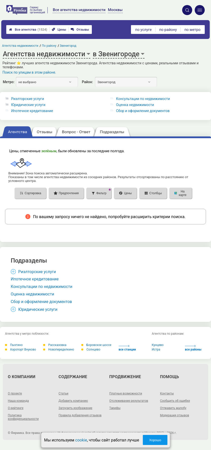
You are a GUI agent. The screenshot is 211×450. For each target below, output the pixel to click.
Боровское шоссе (96, 345)
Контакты (167, 393)
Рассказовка (54, 345)
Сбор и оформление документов (143, 111)
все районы (193, 348)
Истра (156, 349)
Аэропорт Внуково (20, 349)
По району (49, 45)
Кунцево (158, 345)
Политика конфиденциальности (23, 417)
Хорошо (155, 440)
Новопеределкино (58, 349)
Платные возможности (125, 393)
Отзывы (80, 29)
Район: (87, 82)
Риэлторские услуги (27, 99)
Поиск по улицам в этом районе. (29, 72)
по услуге (143, 29)
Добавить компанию (73, 401)
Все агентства (28, 29)
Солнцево (90, 349)
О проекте (15, 393)
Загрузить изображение (75, 408)
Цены (59, 29)
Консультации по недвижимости (143, 99)
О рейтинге (15, 408)
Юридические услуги (28, 105)
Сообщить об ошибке (175, 401)
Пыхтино (14, 345)
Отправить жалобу (173, 408)
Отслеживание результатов (128, 401)
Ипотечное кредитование (32, 111)
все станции (127, 348)
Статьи (63, 393)
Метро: (8, 82)
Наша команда (18, 401)
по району (168, 29)
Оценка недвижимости (135, 105)
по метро (192, 29)
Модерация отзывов (174, 415)
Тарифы (115, 408)
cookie (81, 440)
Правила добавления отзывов (79, 415)
